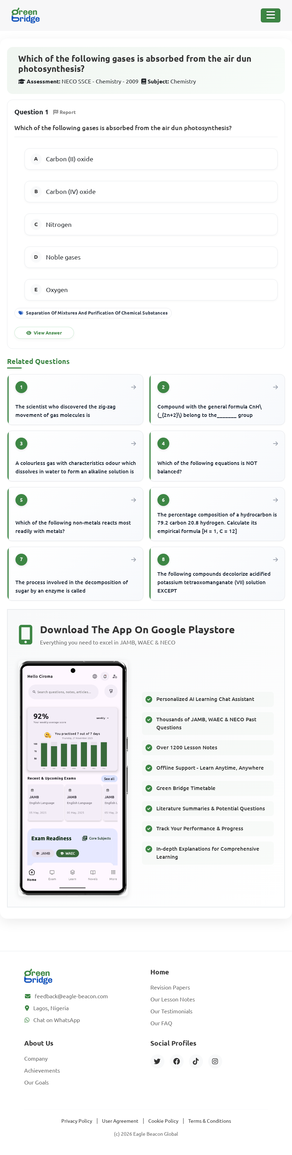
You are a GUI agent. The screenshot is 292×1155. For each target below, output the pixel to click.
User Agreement (120, 1121)
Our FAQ (161, 1023)
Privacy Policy (76, 1121)
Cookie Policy (163, 1121)
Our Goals (36, 1082)
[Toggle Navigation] (270, 15)
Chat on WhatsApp (56, 1020)
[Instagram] (215, 1061)
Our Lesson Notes (172, 999)
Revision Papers (170, 987)
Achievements (42, 1070)
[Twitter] (157, 1061)
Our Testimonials (171, 1011)
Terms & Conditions (209, 1121)
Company (36, 1058)
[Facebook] (177, 1061)
